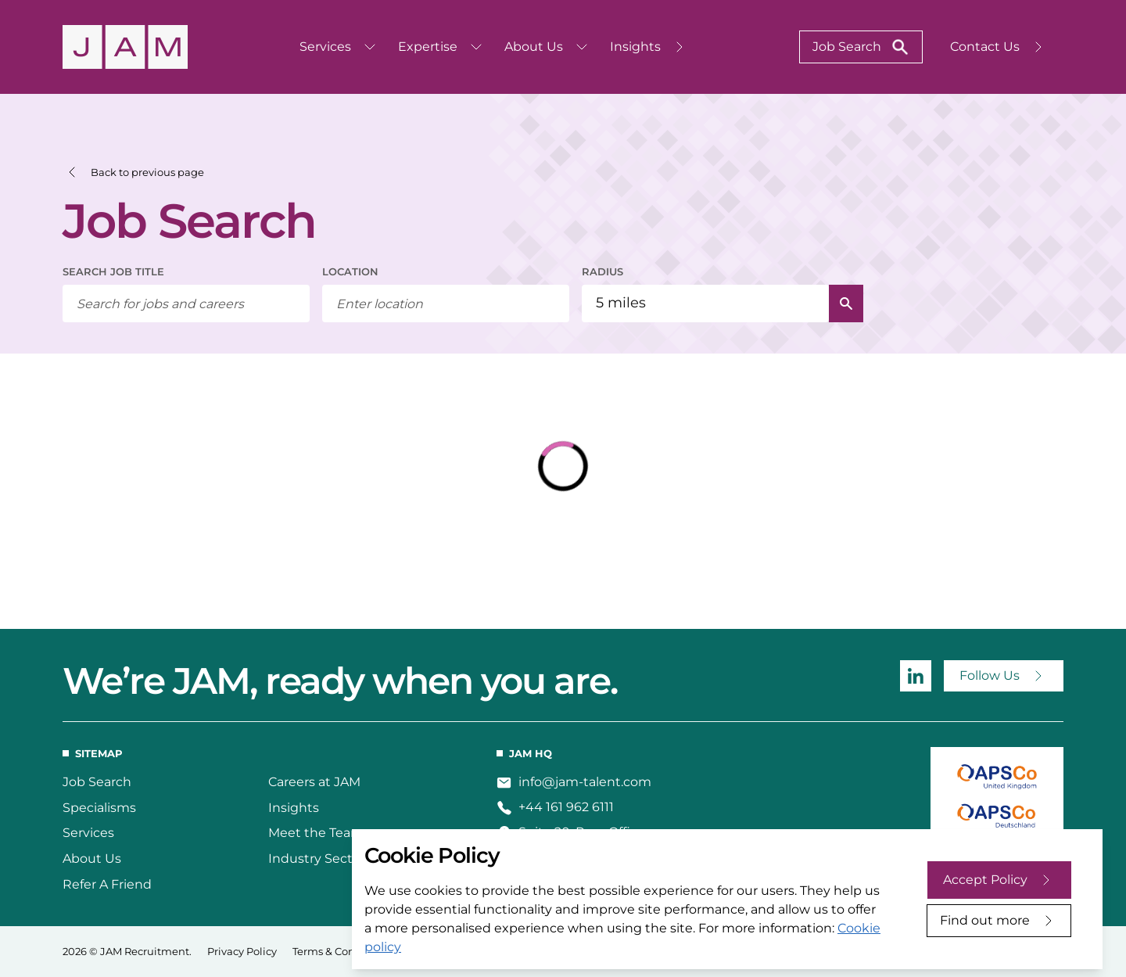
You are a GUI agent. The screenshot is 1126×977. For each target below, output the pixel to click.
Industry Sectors (319, 858)
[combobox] (445, 303)
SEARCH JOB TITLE (113, 271)
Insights (293, 807)
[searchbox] (186, 303)
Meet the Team (316, 832)
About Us (92, 858)
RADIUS (602, 271)
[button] (133, 172)
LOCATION (350, 271)
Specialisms (99, 807)
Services (88, 832)
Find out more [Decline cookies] (985, 920)
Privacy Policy (242, 951)
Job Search (97, 781)
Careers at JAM (314, 781)
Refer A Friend (107, 884)
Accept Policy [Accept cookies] (985, 879)
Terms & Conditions (341, 951)
